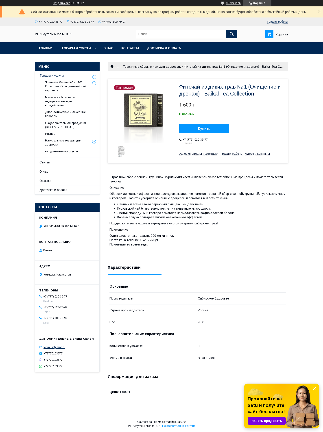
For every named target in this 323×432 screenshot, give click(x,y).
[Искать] (231, 34)
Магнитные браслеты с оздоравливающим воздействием (61, 101)
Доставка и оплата (164, 48)
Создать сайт (61, 3)
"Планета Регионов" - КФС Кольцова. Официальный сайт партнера (66, 86)
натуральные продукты (61, 151)
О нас (108, 48)
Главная (46, 48)
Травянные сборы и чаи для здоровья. (152, 66)
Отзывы (45, 180)
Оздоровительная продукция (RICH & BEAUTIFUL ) (66, 125)
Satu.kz (181, 421)
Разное (50, 133)
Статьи (44, 162)
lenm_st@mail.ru (54, 347)
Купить (204, 128)
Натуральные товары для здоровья (63, 142)
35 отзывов (233, 3)
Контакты (130, 48)
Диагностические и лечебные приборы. (65, 114)
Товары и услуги (76, 48)
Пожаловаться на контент (178, 426)
